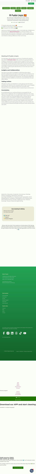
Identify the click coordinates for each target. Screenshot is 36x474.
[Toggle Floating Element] (31, 471)
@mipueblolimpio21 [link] (14, 31)
